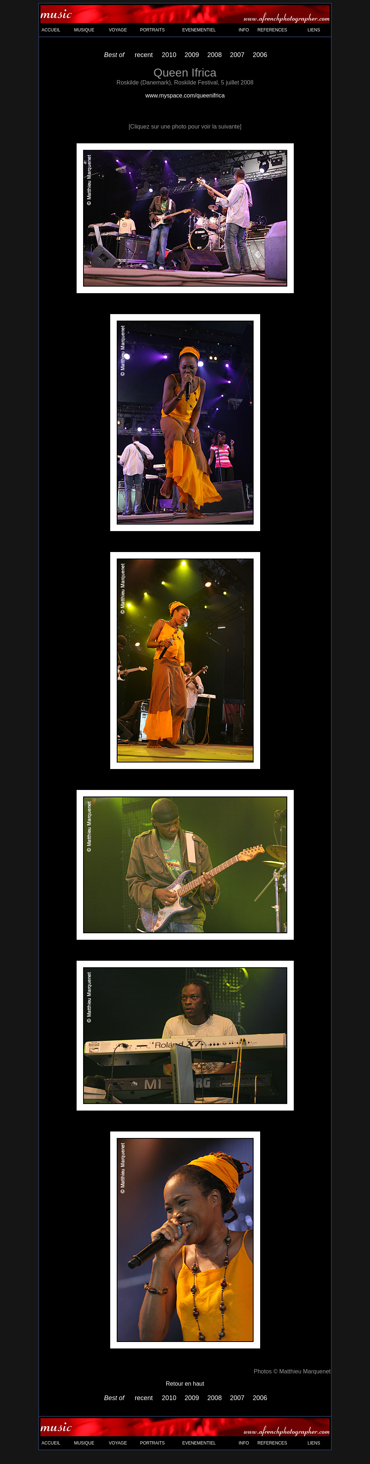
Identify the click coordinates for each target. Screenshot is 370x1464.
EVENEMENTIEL (199, 29)
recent (144, 54)
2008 (214, 54)
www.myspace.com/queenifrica (185, 95)
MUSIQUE (84, 29)
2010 (169, 54)
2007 (237, 54)
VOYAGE (118, 29)
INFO (244, 29)
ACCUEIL (51, 29)
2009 (192, 54)
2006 (260, 54)
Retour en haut (185, 1384)
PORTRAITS (152, 29)
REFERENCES (272, 29)
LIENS (313, 29)
